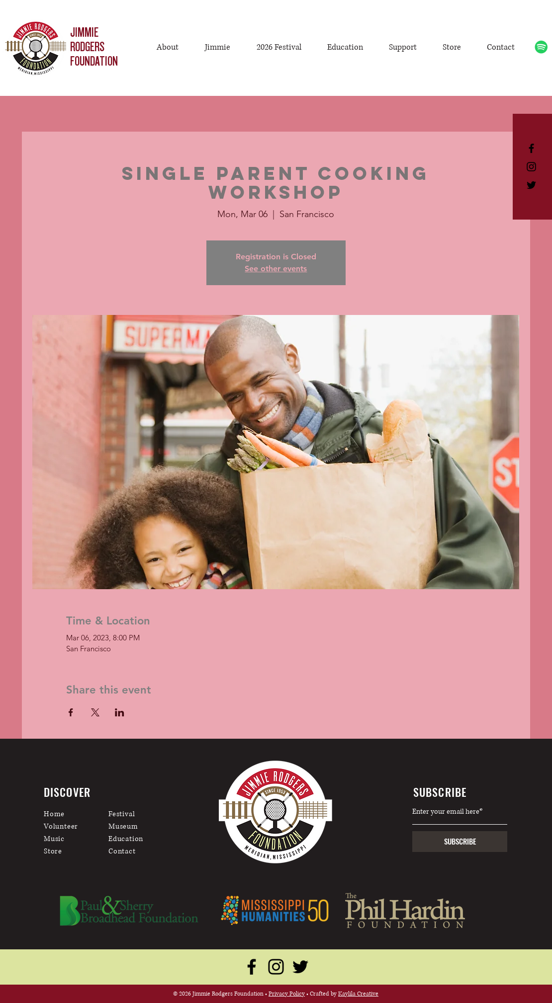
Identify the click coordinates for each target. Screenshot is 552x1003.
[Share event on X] (95, 712)
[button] (218, 47)
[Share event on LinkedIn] (119, 712)
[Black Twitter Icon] (531, 185)
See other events (276, 268)
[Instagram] (276, 966)
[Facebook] (251, 966)
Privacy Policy (287, 994)
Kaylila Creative (358, 994)
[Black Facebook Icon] (531, 148)
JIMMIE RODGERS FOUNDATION (94, 47)
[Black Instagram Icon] (531, 166)
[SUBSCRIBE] (459, 841)
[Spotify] (541, 47)
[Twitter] (300, 966)
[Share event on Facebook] (71, 712)
